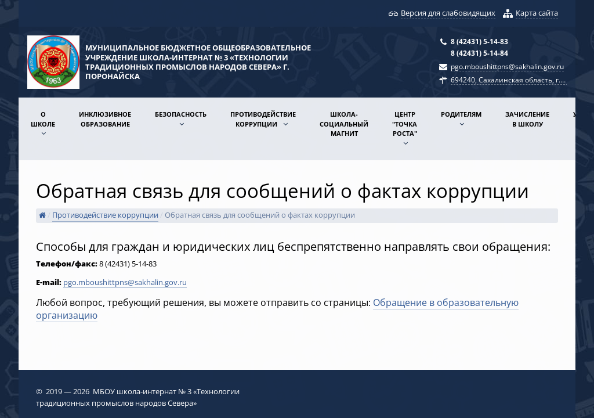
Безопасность (181, 114)
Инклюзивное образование (105, 119)
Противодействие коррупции (263, 119)
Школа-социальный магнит (344, 124)
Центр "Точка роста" (404, 124)
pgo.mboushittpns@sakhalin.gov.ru (507, 66)
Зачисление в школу (527, 119)
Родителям (461, 114)
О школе (43, 119)
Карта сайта (537, 13)
